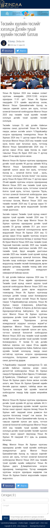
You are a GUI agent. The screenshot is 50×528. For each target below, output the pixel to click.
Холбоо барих (23, 523)
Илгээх (6, 518)
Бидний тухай (34, 523)
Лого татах (44, 523)
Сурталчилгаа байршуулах (9, 523)
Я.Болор (11, 41)
